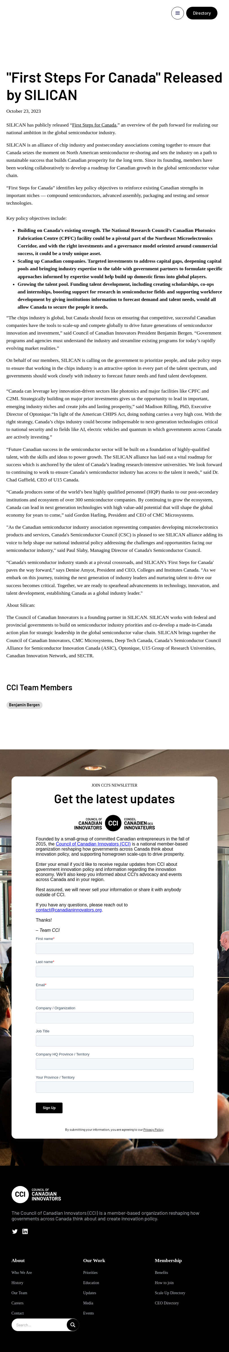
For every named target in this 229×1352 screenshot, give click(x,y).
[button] (177, 13)
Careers (18, 1303)
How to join (164, 1283)
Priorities (90, 1273)
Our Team (19, 1293)
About (18, 1260)
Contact (18, 1313)
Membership (168, 1260)
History (17, 1283)
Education (91, 1283)
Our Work (94, 1260)
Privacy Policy (153, 1129)
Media (88, 1303)
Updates (89, 1293)
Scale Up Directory (170, 1293)
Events (88, 1313)
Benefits (161, 1273)
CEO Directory (167, 1303)
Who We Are (22, 1273)
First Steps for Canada (94, 125)
